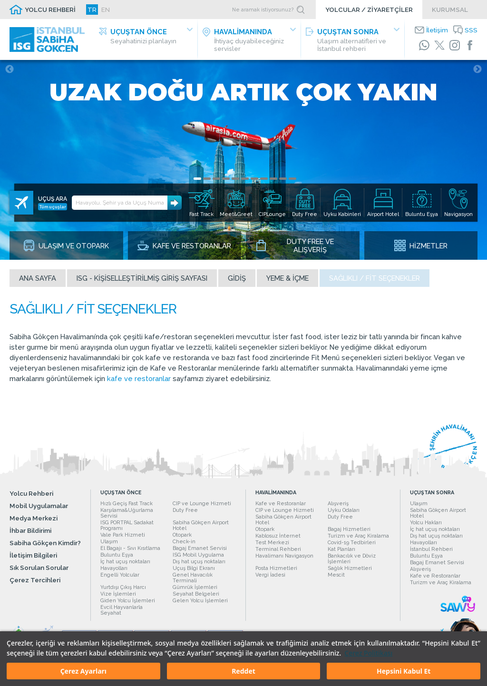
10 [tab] (283, 178)
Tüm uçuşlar (52, 206)
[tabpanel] (243, 160)
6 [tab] (245, 178)
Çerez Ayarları (83, 671)
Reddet (243, 671)
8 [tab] (264, 178)
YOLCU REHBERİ (50, 9)
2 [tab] (207, 178)
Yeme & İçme (287, 278)
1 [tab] (197, 178)
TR (92, 9)
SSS (471, 30)
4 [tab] (226, 178)
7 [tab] (254, 178)
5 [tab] (235, 178)
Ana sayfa (37, 278)
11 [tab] (292, 178)
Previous (9, 69)
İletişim (437, 30)
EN (105, 9)
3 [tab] (216, 178)
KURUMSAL (450, 9)
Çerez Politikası (368, 652)
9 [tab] (273, 178)
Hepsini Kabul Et (403, 671)
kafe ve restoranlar (139, 378)
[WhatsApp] (424, 45)
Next (477, 69)
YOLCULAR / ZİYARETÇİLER (369, 9)
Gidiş (237, 278)
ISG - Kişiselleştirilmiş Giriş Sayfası (142, 278)
